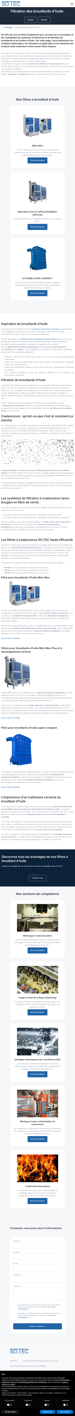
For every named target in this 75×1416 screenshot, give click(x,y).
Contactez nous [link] (37, 878)
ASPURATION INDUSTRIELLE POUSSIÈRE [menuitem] (28, 1366)
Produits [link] (30, 20)
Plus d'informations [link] (37, 160)
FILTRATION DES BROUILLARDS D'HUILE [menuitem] (41, 1361)
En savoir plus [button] (10, 1412)
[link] (11, 3)
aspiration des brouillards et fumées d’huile (38, 339)
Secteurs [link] (44, 20)
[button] (72, 1374)
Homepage (8, 27)
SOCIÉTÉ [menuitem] (14, 1361)
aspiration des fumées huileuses (46, 329)
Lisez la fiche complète (10, 638)
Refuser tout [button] (47, 1412)
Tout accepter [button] (65, 1412)
